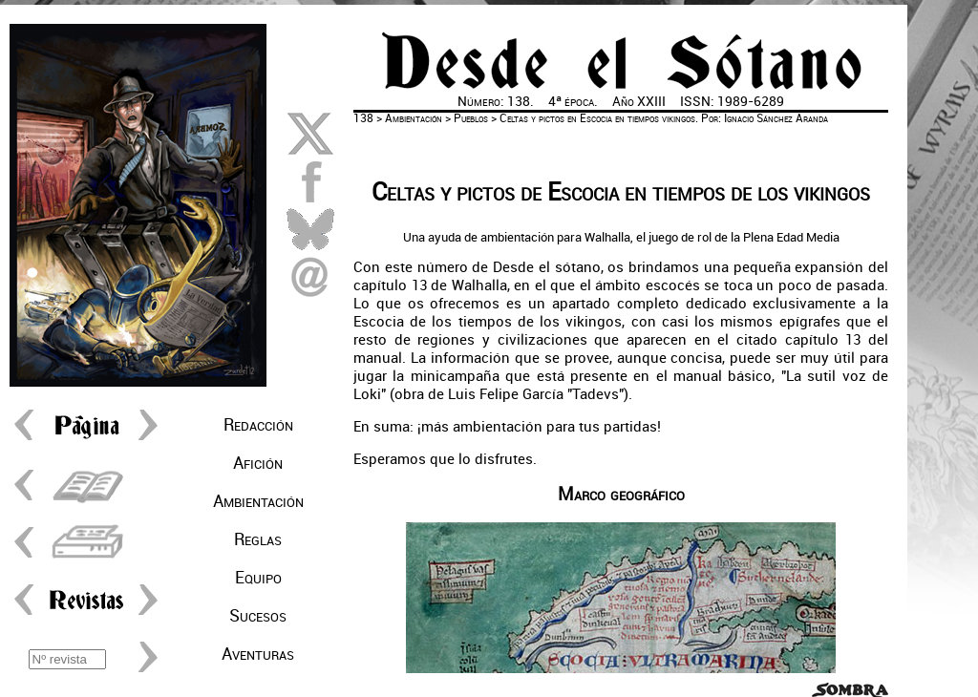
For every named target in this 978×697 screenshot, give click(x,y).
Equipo (258, 577)
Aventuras (258, 654)
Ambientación (258, 501)
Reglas (258, 539)
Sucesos (258, 615)
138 (363, 118)
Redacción (258, 424)
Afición (258, 463)
